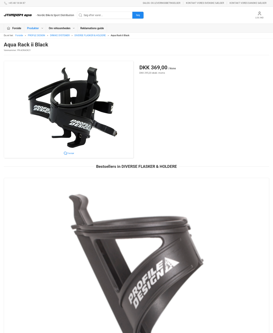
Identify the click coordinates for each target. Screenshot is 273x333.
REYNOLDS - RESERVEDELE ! (112, 309)
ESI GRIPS (101, 298)
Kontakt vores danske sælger (248, 3)
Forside (19, 35)
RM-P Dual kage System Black (78, 221)
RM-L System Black (233, 221)
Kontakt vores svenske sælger (205, 3)
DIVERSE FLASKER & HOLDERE (90, 35)
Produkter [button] (35, 28)
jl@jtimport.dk (12, 301)
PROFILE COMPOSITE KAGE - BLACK (29, 221)
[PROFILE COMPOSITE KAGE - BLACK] (29, 197)
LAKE (142, 287)
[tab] (131, 253)
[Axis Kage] (190, 197)
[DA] (39, 15)
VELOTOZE (145, 293)
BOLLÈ (99, 293)
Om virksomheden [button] (62, 28)
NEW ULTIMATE (148, 298)
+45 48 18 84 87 (13, 297)
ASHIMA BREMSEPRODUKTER (113, 282)
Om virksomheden (195, 282)
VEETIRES (101, 304)
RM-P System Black (126, 221)
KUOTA (99, 287)
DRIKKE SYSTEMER (60, 35)
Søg (138, 15)
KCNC (142, 304)
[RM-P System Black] (136, 197)
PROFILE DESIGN (36, 35)
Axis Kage (174, 221)
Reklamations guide (92, 28)
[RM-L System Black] (244, 197)
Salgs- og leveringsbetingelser (161, 3)
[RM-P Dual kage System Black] (82, 197)
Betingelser (191, 287)
